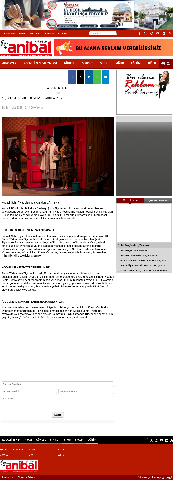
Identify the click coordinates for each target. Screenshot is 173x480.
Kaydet (57, 415)
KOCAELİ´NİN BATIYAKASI (40, 63)
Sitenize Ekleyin (27, 477)
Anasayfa (9, 33)
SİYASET (87, 63)
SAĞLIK (119, 63)
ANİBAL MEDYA (29, 33)
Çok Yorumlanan (158, 200)
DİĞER (152, 63)
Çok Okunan (130, 200)
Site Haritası (8, 477)
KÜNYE (62, 33)
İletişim (48, 33)
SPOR (103, 63)
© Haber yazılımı (155, 477)
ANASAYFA (9, 63)
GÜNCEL (69, 63)
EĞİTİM (136, 63)
